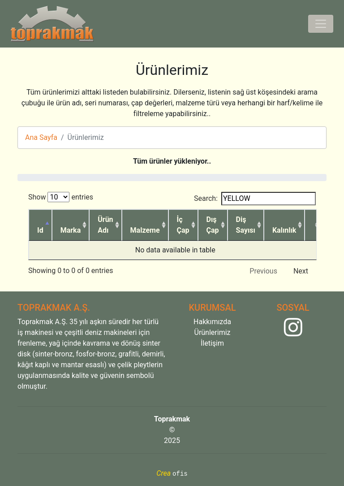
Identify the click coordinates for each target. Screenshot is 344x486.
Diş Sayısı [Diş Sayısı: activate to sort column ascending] (245, 224)
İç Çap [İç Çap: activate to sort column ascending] (183, 224)
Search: (255, 198)
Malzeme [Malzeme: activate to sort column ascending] (145, 230)
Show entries (60, 197)
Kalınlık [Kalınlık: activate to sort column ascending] (284, 230)
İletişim (212, 343)
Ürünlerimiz (212, 332)
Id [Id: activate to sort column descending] (40, 230)
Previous (263, 271)
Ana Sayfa (41, 137)
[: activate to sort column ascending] (313, 225)
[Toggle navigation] (320, 24)
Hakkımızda (212, 321)
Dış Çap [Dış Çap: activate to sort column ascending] (212, 224)
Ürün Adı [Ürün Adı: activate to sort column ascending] (105, 224)
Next (300, 271)
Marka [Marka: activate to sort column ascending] (70, 230)
